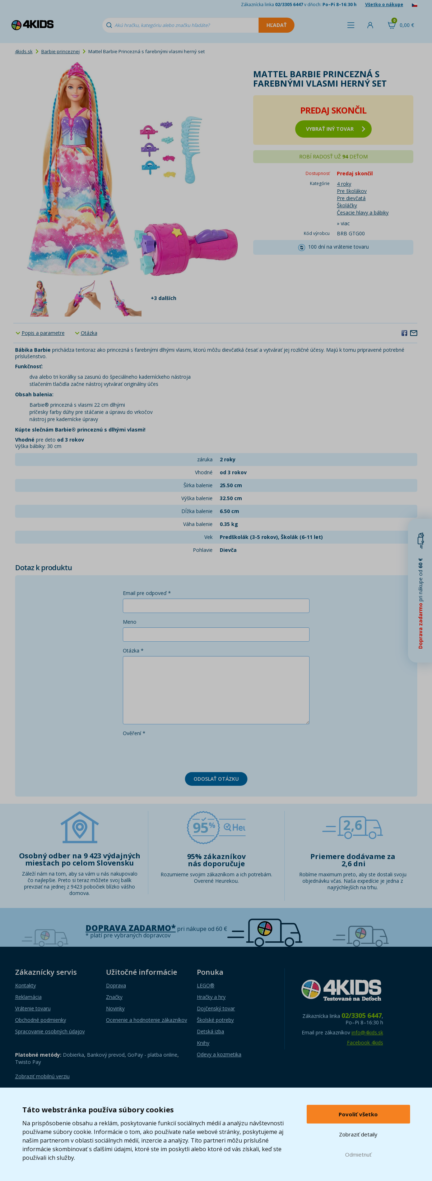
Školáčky (347, 205)
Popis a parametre (43, 332)
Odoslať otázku (216, 778)
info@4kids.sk (367, 1032)
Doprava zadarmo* (130, 927)
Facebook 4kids (365, 1042)
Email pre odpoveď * (147, 593)
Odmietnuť (358, 1154)
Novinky (115, 1008)
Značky (114, 996)
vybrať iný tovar (335, 128)
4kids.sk (24, 51)
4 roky (344, 183)
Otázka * (133, 650)
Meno (129, 621)
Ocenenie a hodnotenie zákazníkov (146, 1019)
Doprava (116, 985)
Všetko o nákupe (384, 4)
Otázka (89, 332)
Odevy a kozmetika (219, 1054)
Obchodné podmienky (40, 1019)
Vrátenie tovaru (33, 1008)
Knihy (203, 1042)
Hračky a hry (211, 996)
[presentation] (177, 753)
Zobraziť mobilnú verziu (42, 1076)
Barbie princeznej (60, 51)
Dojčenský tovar (216, 1008)
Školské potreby (215, 1019)
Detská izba (210, 1031)
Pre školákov (352, 191)
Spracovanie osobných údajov (50, 1031)
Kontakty (25, 985)
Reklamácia (28, 996)
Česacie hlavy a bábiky (363, 212)
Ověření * (134, 733)
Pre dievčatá (351, 198)
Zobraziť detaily (358, 1134)
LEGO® (205, 985)
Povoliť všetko (358, 1114)
